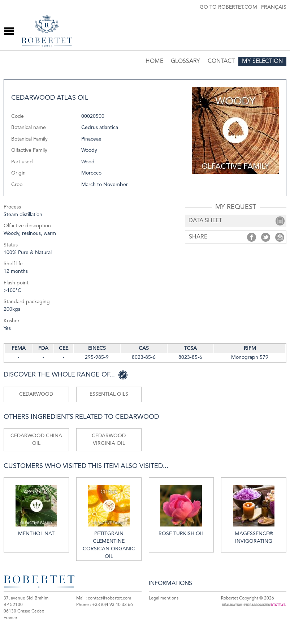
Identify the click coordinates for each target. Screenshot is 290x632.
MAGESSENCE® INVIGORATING (253, 514)
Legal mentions (163, 598)
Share (251, 237)
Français (273, 7)
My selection (262, 61)
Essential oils (109, 394)
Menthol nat (36, 510)
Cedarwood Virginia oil (109, 439)
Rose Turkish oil (181, 510)
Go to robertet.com (228, 7)
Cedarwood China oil (36, 439)
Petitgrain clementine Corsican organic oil (109, 522)
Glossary (185, 61)
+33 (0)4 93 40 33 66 (112, 605)
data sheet (205, 221)
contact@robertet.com (109, 598)
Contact (221, 61)
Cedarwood (36, 394)
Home (154, 61)
